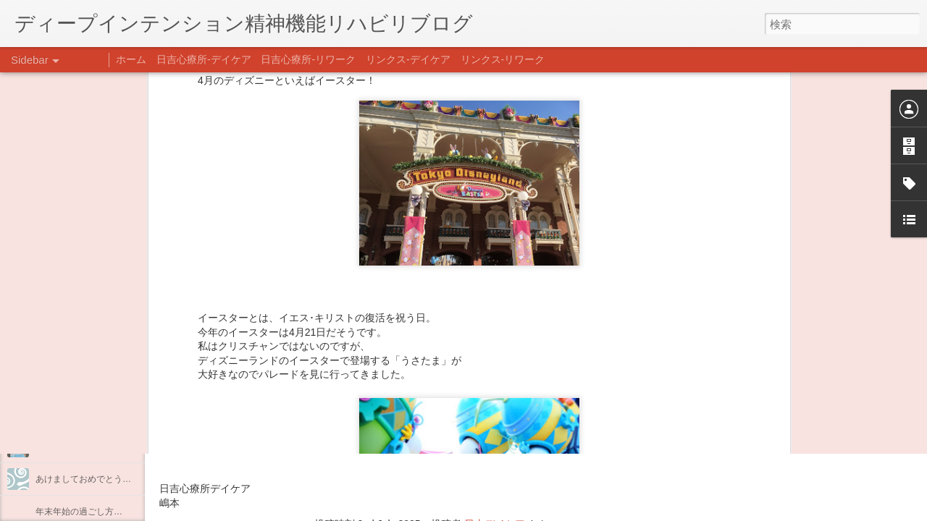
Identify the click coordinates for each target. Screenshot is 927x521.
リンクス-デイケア (408, 59)
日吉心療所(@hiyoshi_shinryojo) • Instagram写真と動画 (331, 432)
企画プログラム (65, 381)
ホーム (131, 59)
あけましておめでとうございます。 (105, 479)
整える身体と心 (65, 414)
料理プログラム (65, 349)
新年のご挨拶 (61, 446)
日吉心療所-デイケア (203, 59)
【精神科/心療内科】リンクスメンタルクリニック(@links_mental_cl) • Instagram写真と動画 (418, 404)
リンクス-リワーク (503, 59)
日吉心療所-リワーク (308, 59)
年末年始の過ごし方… (78, 512)
